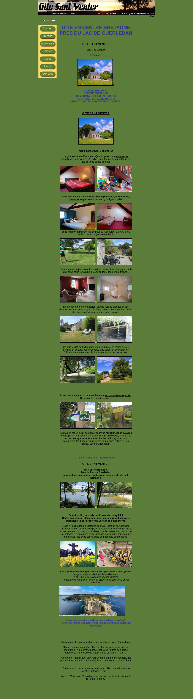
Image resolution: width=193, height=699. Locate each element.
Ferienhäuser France (96, 697)
